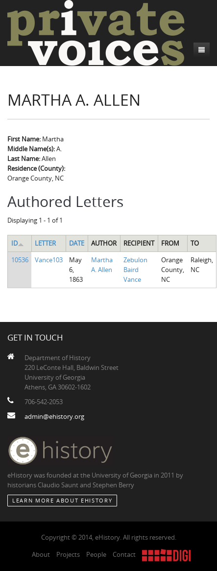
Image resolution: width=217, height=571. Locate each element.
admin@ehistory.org (54, 416)
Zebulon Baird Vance (135, 269)
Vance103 (49, 259)
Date (76, 243)
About (41, 554)
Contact (124, 554)
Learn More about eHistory (62, 500)
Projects (68, 554)
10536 (19, 259)
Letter (45, 243)
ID (17, 243)
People (96, 554)
